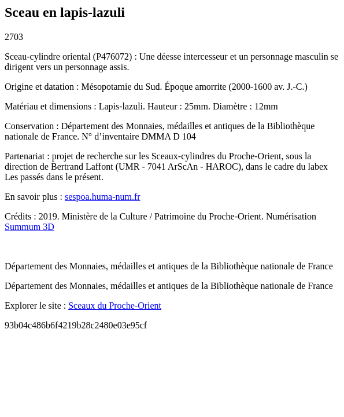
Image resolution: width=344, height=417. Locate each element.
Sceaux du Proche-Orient (114, 305)
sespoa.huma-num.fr (102, 197)
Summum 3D (29, 227)
